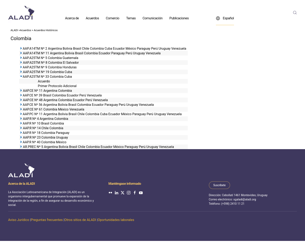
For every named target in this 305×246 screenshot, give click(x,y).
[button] (295, 13)
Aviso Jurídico (18, 220)
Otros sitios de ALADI (80, 220)
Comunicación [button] (152, 18)
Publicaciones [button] (179, 18)
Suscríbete (219, 185)
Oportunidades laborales (116, 220)
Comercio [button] (112, 18)
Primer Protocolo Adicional (57, 86)
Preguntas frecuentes (47, 220)
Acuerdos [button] (92, 18)
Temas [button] (131, 18)
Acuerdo (44, 81)
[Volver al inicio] (21, 12)
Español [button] (225, 18)
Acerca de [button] (72, 18)
